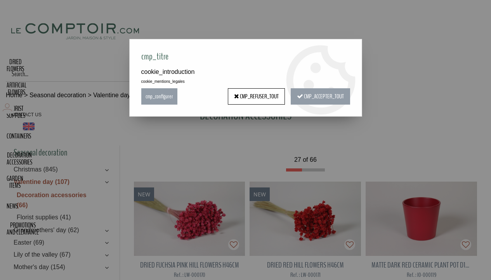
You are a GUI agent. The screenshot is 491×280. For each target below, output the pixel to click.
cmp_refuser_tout (256, 96)
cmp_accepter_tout (320, 96)
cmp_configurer (159, 96)
